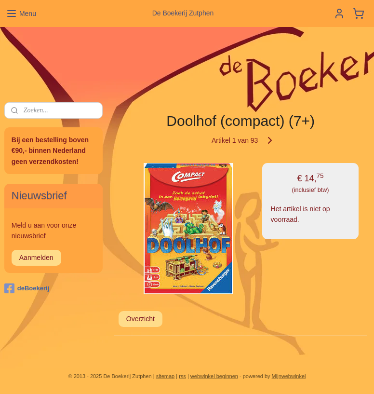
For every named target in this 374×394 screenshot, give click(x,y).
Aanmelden (36, 257)
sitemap (165, 376)
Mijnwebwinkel (289, 376)
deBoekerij (26, 288)
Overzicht (140, 319)
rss (182, 376)
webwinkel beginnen (214, 376)
